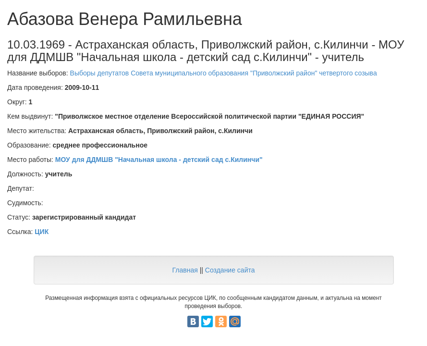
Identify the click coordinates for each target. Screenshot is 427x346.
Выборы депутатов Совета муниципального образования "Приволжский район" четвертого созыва (223, 73)
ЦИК (42, 231)
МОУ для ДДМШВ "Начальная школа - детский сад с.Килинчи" (159, 159)
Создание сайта (230, 270)
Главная (184, 270)
